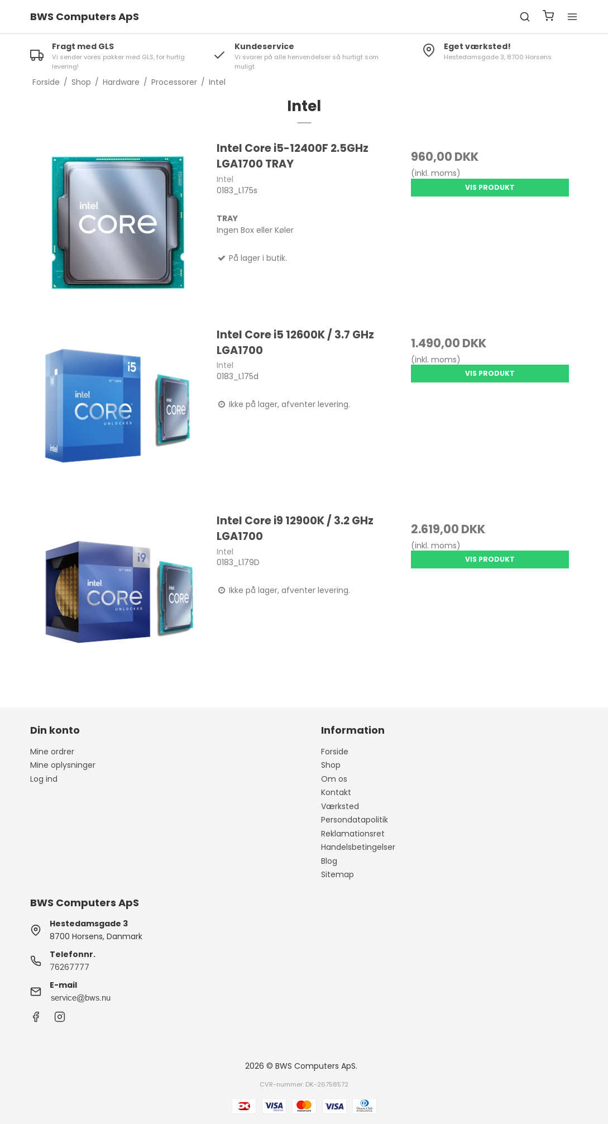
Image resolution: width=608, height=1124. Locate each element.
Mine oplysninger (62, 765)
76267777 (69, 967)
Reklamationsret (353, 833)
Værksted (340, 806)
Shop (331, 765)
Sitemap (337, 874)
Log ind (44, 779)
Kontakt (336, 792)
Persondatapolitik (354, 819)
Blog (329, 861)
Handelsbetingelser (358, 847)
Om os (334, 779)
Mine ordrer (52, 751)
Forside (334, 751)
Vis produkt (490, 187)
